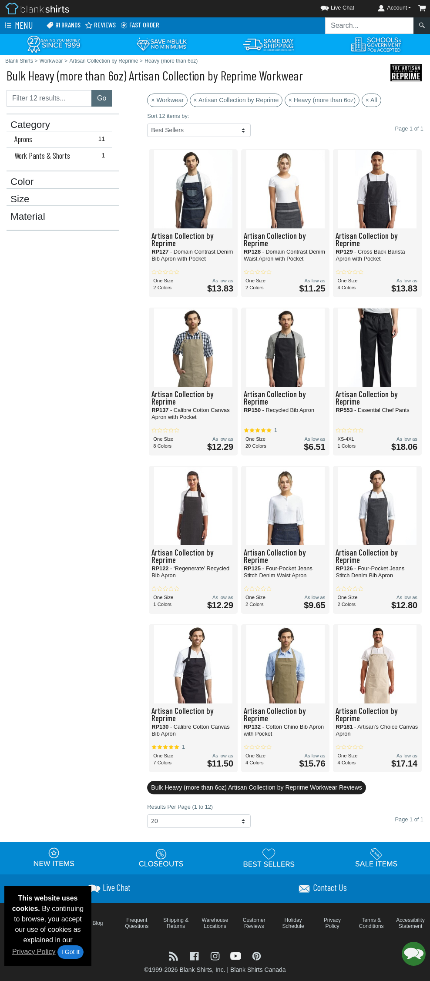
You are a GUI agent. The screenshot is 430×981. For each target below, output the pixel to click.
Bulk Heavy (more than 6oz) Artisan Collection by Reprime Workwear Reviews (256, 787)
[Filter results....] (49, 98)
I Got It (70, 951)
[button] (329, 6)
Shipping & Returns (175, 923)
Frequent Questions (136, 923)
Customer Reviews (254, 923)
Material (27, 216)
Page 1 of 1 (409, 819)
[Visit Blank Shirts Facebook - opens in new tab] (195, 955)
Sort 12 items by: (168, 116)
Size (20, 199)
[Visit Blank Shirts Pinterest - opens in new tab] (256, 955)
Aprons (61, 139)
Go (101, 98)
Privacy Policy (34, 951)
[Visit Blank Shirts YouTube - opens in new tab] (236, 955)
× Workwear (167, 100)
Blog (98, 923)
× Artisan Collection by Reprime (236, 100)
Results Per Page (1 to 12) (180, 807)
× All (371, 100)
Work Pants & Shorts (61, 156)
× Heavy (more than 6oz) (322, 100)
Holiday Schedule (293, 923)
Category (30, 125)
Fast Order (139, 25)
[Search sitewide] (369, 25)
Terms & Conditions (371, 923)
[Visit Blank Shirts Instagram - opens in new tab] (215, 955)
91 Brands (63, 25)
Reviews (100, 25)
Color (22, 182)
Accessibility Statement (410, 923)
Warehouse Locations (215, 923)
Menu (18, 26)
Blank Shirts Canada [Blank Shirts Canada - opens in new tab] (258, 969)
